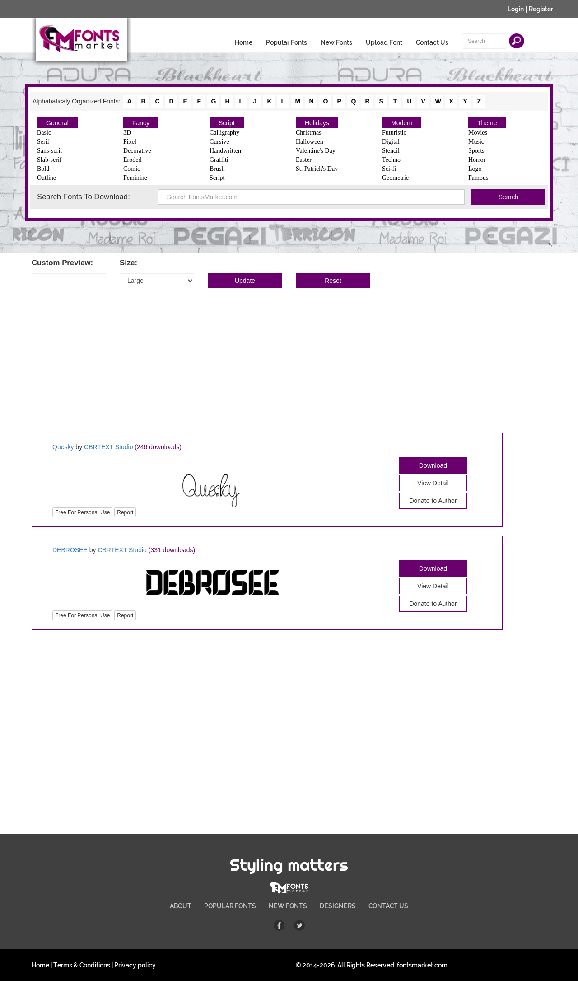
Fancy (140, 123)
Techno (391, 159)
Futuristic (394, 132)
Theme (487, 123)
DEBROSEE (70, 550)
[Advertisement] (289, 360)
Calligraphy (224, 132)
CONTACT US (388, 906)
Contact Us (432, 42)
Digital (391, 141)
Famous (478, 177)
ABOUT (180, 906)
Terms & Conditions (81, 965)
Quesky (63, 447)
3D (127, 132)
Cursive (219, 141)
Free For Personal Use (82, 512)
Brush (217, 168)
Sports (476, 150)
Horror (476, 159)
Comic (131, 168)
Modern (401, 123)
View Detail (433, 483)
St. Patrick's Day (317, 168)
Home (243, 42)
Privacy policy (135, 965)
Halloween (309, 141)
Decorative (137, 150)
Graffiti (219, 159)
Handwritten (225, 150)
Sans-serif (49, 150)
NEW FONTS (288, 906)
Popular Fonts (286, 42)
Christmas (309, 132)
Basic (44, 132)
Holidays (317, 123)
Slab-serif (49, 159)
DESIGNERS (338, 906)
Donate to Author (433, 500)
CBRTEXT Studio (108, 447)
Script (227, 123)
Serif (43, 141)
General (57, 123)
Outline (46, 177)
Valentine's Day (316, 150)
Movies (477, 132)
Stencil (391, 150)
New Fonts (336, 42)
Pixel (129, 141)
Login (516, 9)
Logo (475, 168)
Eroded (132, 159)
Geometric (395, 177)
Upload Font (384, 42)
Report (125, 512)
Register (541, 9)
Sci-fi (389, 168)
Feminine (135, 177)
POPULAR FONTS (230, 906)
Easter (304, 159)
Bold (43, 168)
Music (476, 141)
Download (433, 465)
